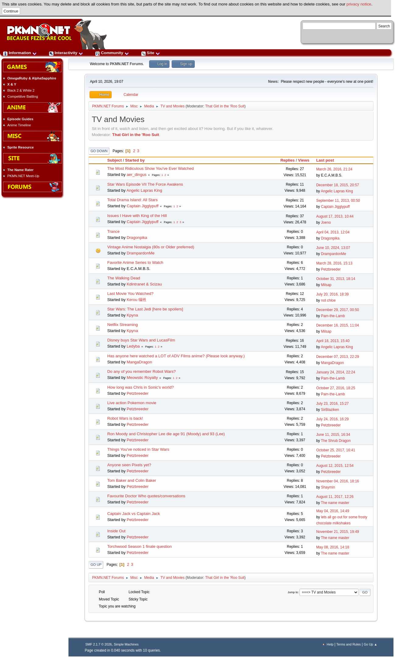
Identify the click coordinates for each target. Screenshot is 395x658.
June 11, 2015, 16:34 (333, 434)
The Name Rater (20, 170)
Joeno (326, 222)
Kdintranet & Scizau (144, 284)
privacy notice (359, 4)
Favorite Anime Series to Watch (135, 262)
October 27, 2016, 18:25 (335, 388)
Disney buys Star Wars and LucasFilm (141, 340)
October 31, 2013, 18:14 (335, 279)
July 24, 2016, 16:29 (332, 419)
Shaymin (328, 487)
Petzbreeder (331, 269)
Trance (113, 231)
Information (20, 53)
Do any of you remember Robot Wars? (141, 371)
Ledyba (133, 346)
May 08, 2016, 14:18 (332, 547)
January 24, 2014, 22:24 (335, 372)
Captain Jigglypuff (143, 206)
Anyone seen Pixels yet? (129, 465)
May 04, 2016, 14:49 (332, 511)
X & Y (11, 84)
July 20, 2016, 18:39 (332, 294)
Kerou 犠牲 (136, 299)
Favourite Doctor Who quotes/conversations (146, 496)
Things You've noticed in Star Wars (138, 449)
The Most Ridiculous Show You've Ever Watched (150, 168)
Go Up (95, 564)
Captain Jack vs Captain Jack (133, 513)
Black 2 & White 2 (20, 90)
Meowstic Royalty (142, 377)
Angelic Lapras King (144, 190)
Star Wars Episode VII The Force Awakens (145, 184)
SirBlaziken (330, 410)
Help (330, 644)
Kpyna (132, 315)
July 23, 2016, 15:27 (332, 403)
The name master (335, 503)
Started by (137, 160)
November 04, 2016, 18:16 (337, 481)
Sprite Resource (20, 147)
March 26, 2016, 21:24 (334, 169)
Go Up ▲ (370, 644)
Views (303, 160)
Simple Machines (126, 644)
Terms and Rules (348, 644)
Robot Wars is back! (125, 418)
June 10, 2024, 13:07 (333, 248)
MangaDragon (139, 362)
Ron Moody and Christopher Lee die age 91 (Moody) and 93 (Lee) (166, 434)
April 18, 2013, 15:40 (333, 341)
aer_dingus (136, 174)
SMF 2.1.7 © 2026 (98, 644)
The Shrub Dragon (336, 441)
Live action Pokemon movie (131, 403)
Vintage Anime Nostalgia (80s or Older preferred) (150, 247)
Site (150, 53)
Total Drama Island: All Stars (132, 200)
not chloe (328, 300)
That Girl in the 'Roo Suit (224, 106)
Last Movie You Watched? (130, 293)
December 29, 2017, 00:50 (337, 310)
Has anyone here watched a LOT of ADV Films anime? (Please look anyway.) (176, 356)
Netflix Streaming (122, 324)
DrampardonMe (141, 253)
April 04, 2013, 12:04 (333, 232)
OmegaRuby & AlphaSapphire (31, 78)
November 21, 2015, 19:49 (337, 532)
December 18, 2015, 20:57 (337, 185)
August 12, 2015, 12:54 (335, 466)
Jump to (293, 592)
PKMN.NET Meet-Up (23, 176)
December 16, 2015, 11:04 (337, 325)
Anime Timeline (19, 125)
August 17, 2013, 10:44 (335, 216)
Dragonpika (137, 237)
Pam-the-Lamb (333, 316)
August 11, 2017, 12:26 (335, 497)
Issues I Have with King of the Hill (137, 215)
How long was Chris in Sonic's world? (140, 387)
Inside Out (116, 531)
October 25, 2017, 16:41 (335, 450)
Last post (325, 160)
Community (112, 53)
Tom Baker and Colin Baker (131, 480)
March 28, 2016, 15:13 (334, 263)
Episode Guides (20, 119)
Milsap (326, 285)
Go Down (98, 151)
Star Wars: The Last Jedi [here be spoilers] (145, 309)
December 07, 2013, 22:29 (337, 357)
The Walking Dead (123, 278)
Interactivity (66, 53)
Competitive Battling (22, 96)
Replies (287, 160)
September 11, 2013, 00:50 (338, 200)
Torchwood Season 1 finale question (139, 546)
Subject (114, 160)
